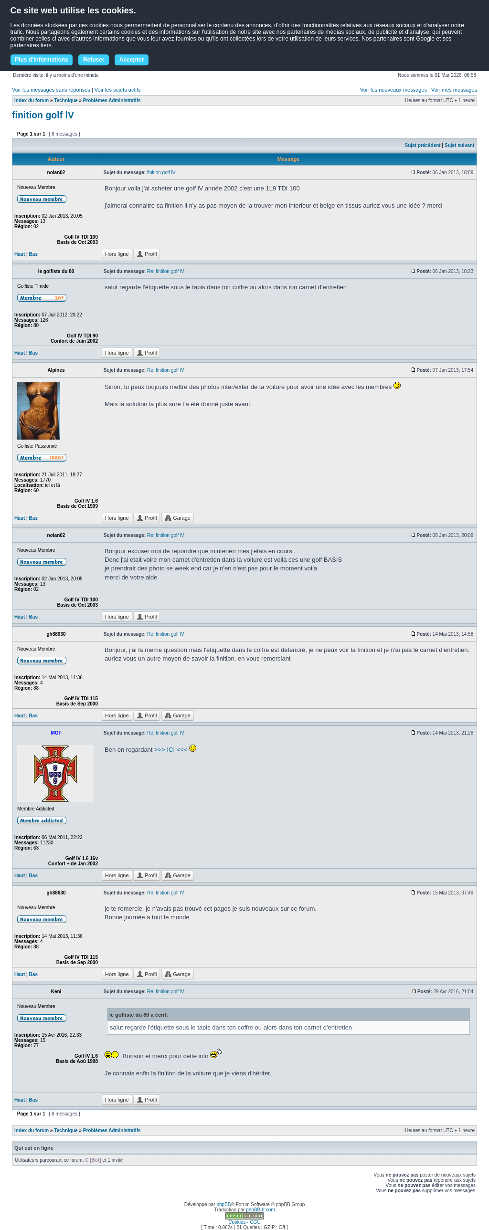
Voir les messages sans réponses (51, 90)
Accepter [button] (131, 59)
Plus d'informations (41, 59)
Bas (33, 254)
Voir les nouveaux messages (393, 90)
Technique (65, 100)
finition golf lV (43, 115)
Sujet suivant (459, 145)
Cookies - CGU (244, 1222)
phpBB (223, 1204)
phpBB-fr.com (260, 1209)
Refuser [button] (94, 59)
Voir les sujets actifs (118, 90)
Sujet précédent (423, 145)
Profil (147, 254)
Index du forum (31, 100)
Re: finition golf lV (165, 271)
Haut (19, 254)
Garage (178, 518)
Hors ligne (117, 254)
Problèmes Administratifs (112, 100)
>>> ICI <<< (170, 749)
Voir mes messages (454, 90)
